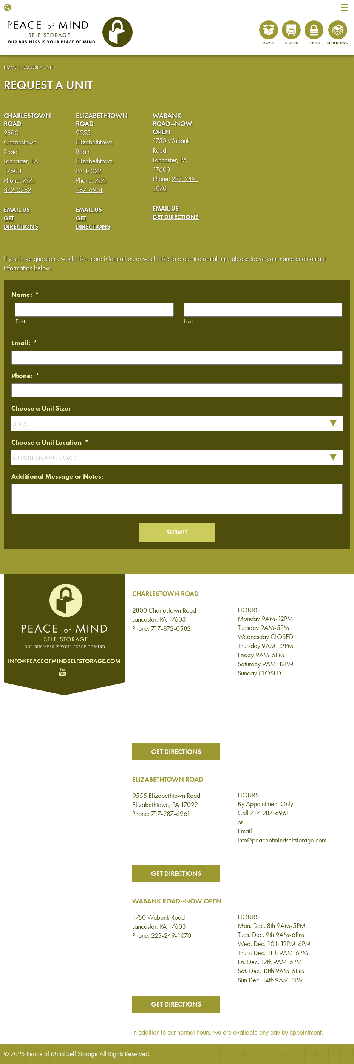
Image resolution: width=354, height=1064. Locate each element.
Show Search (7, 7)
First (20, 321)
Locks (314, 42)
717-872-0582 (171, 628)
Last (188, 321)
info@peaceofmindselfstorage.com (64, 661)
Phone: (25, 375)
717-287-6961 (170, 813)
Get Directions (21, 222)
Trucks (291, 42)
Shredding (337, 42)
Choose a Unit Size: (40, 408)
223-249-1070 (171, 935)
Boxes (268, 42)
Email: (24, 342)
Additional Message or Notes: (57, 476)
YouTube (62, 672)
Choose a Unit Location (50, 442)
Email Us (17, 210)
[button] (344, 7)
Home (10, 67)
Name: (25, 294)
